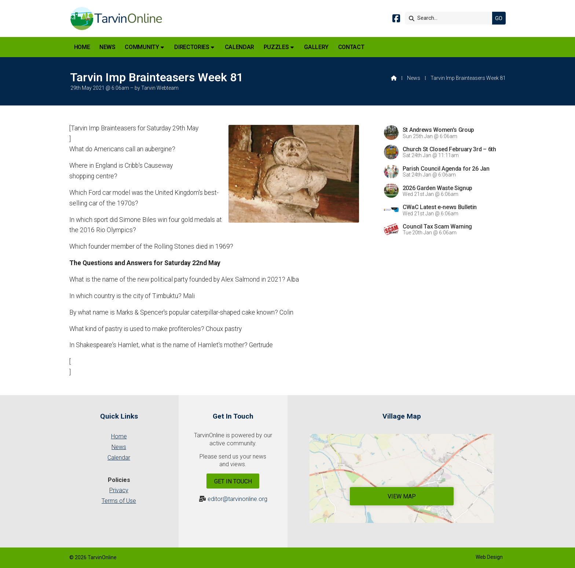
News (413, 78)
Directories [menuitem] (191, 47)
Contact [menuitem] (351, 47)
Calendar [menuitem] (239, 47)
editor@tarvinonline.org (237, 498)
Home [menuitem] (82, 47)
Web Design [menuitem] (489, 557)
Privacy (118, 490)
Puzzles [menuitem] (276, 47)
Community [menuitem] (142, 47)
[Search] (450, 18)
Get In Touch (233, 481)
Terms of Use (119, 500)
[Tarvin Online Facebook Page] (396, 19)
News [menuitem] (107, 47)
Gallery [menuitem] (316, 47)
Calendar (118, 457)
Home (119, 436)
